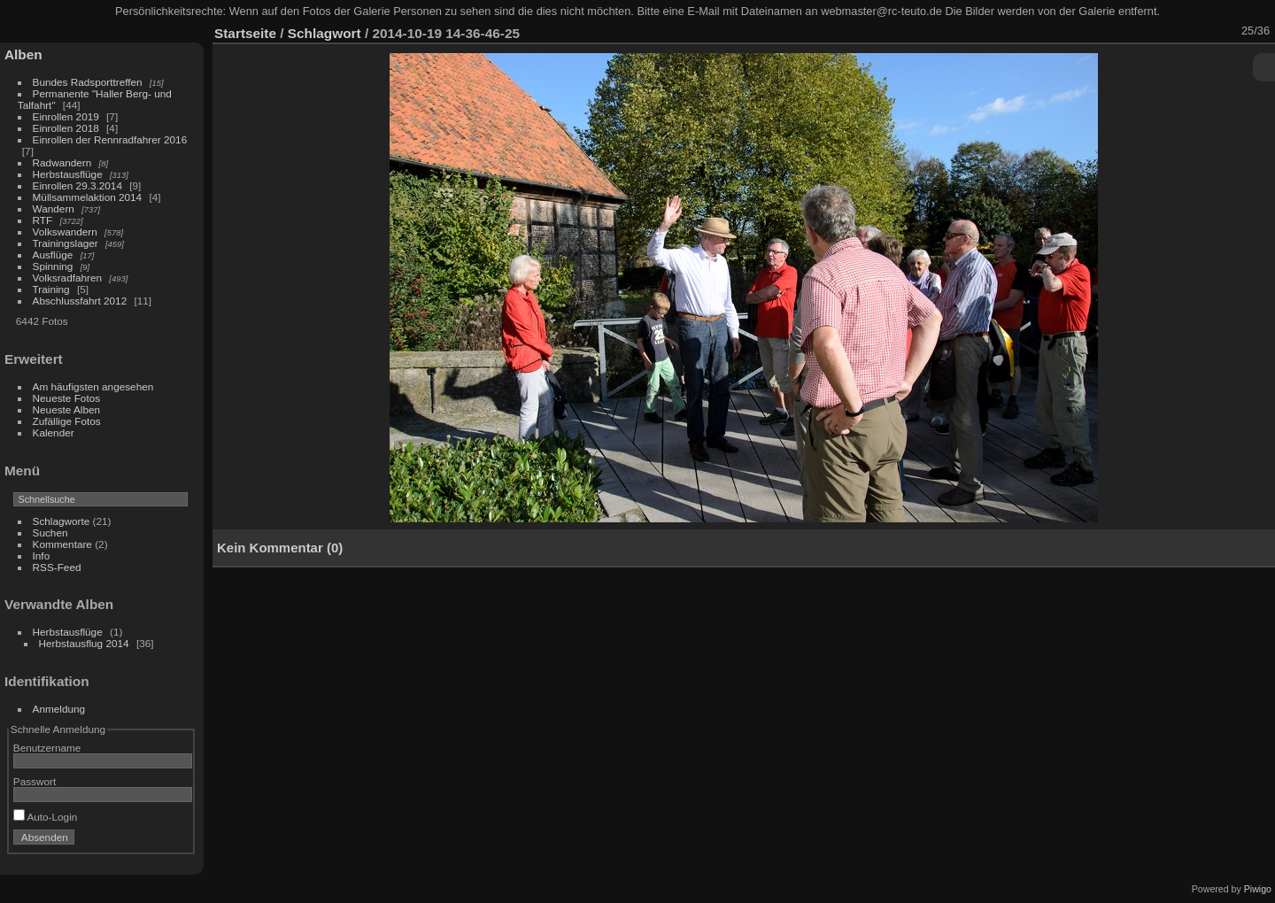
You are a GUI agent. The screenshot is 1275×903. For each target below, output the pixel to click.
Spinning (53, 266)
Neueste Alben (67, 409)
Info (41, 555)
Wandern (53, 208)
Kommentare (62, 544)
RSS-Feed (57, 567)
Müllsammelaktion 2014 (88, 197)
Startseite (245, 33)
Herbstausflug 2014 (84, 643)
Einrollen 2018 (66, 128)
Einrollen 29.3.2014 (77, 185)
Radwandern (62, 162)
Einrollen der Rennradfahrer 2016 (110, 139)
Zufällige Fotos (67, 421)
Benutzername (47, 747)
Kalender (53, 432)
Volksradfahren (68, 277)
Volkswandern (65, 231)
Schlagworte (61, 521)
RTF (43, 220)
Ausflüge (53, 254)
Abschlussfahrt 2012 (80, 300)
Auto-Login (45, 816)
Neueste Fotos (67, 398)
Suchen (50, 532)
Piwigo (1257, 889)
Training (51, 289)
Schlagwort (324, 33)
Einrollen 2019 (66, 116)
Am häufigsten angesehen (93, 386)
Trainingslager (65, 243)
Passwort (34, 781)
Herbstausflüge (68, 174)
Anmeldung (59, 708)
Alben (23, 54)
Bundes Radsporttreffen (88, 82)
